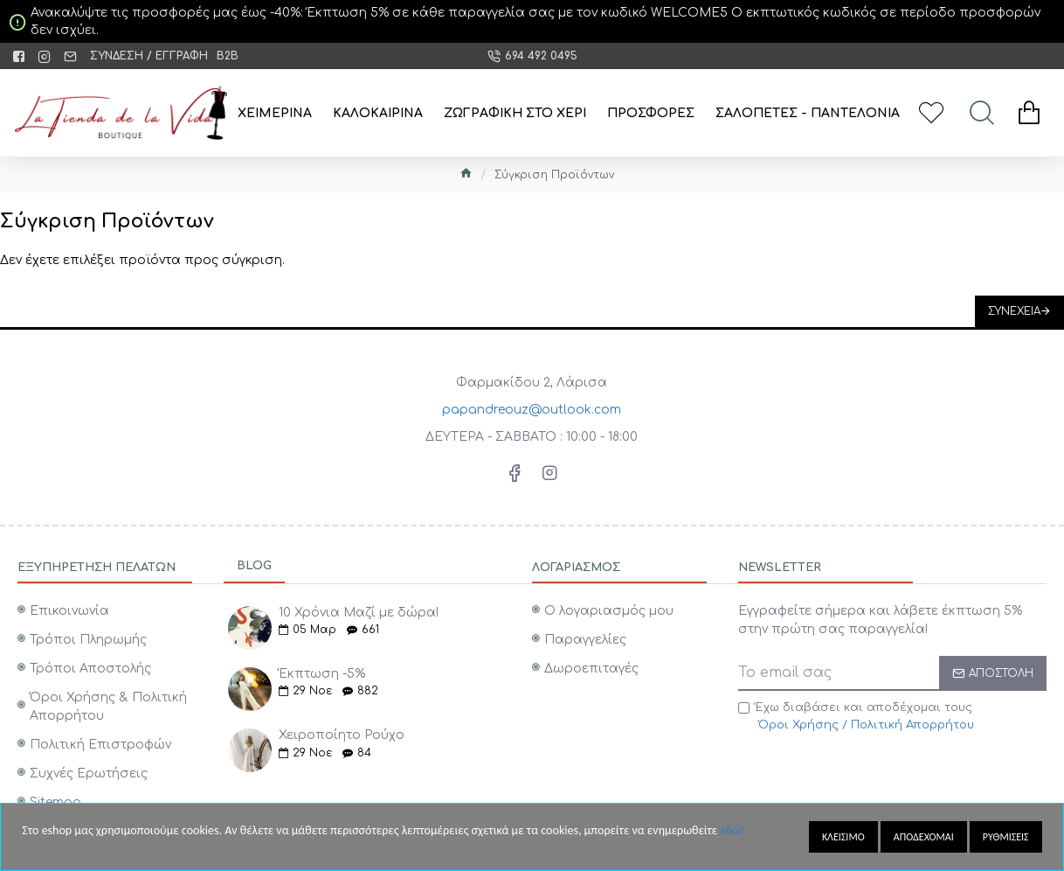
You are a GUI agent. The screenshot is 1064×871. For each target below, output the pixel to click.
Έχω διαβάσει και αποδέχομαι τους (857, 717)
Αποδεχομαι (924, 837)
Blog (254, 566)
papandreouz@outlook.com (531, 409)
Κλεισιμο (843, 837)
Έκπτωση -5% (322, 673)
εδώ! (732, 830)
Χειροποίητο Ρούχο (341, 735)
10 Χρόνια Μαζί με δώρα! (359, 612)
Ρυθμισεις (1006, 837)
